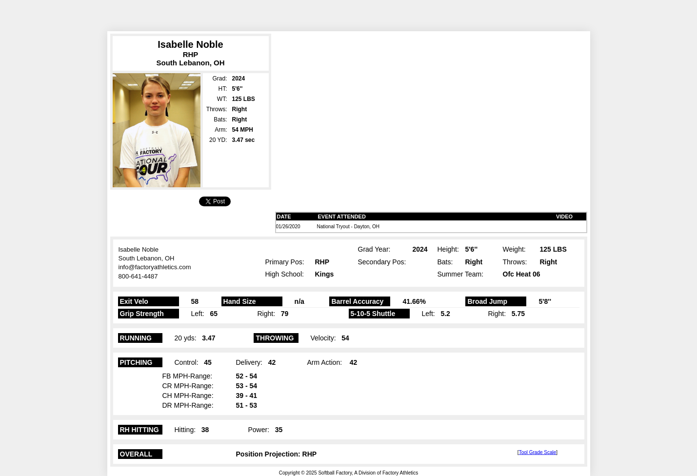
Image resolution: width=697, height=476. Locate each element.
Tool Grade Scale (538, 452)
